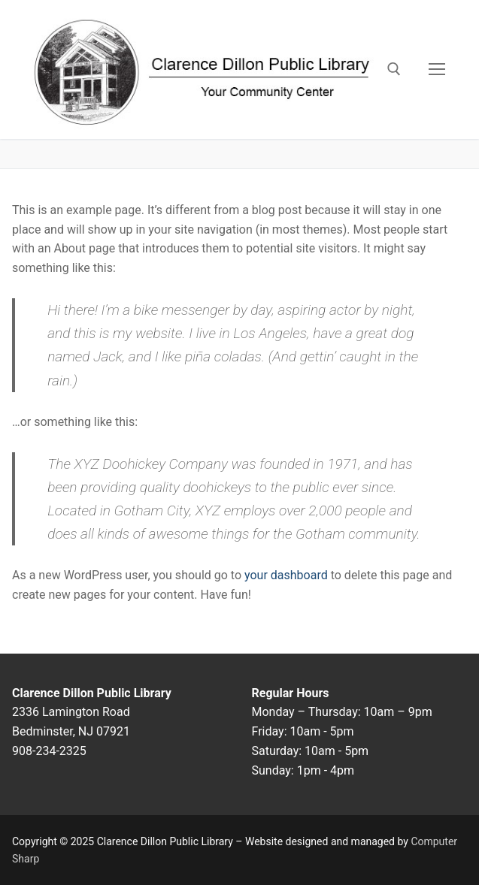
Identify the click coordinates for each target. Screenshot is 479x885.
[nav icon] (437, 70)
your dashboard (286, 575)
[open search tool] (394, 69)
